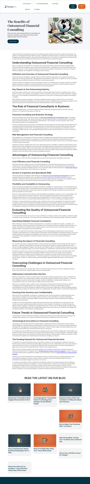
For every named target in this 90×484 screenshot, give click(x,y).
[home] (12, 6)
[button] (28, 4)
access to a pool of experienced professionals (55, 175)
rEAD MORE (13, 41)
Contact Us (82, 6)
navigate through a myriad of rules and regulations (52, 351)
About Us (27, 9)
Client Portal (72, 6)
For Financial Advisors (42, 3)
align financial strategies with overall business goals (53, 117)
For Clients (37, 9)
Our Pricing (55, 3)
